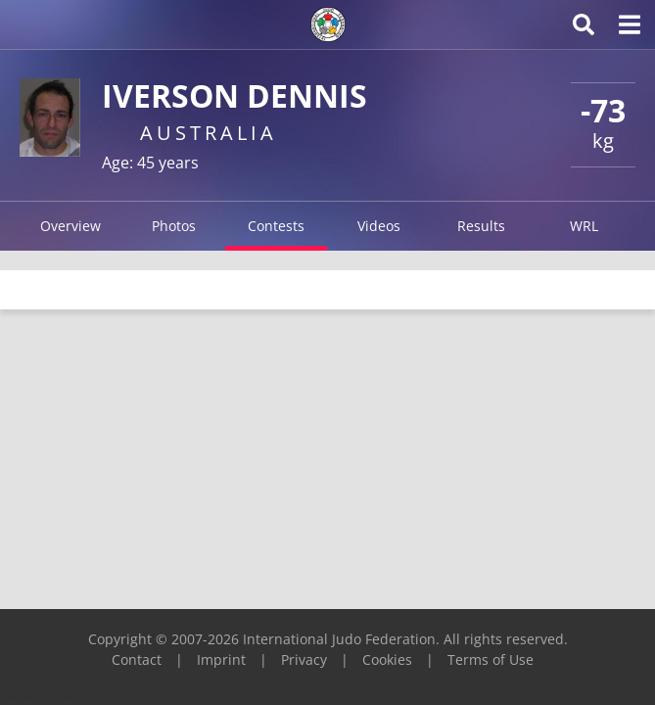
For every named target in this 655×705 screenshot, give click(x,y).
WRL (584, 225)
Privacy (304, 659)
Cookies (387, 659)
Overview (70, 225)
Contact (137, 659)
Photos (174, 225)
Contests (276, 225)
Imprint (221, 659)
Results (481, 225)
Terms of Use (490, 659)
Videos (378, 225)
